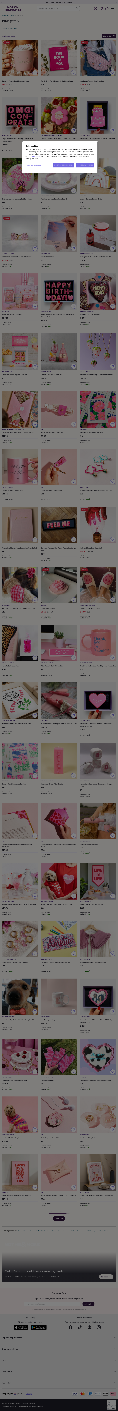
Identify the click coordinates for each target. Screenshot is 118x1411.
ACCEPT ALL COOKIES (85, 165)
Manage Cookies (33, 165)
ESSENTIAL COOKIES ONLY (63, 165)
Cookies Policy (34, 156)
